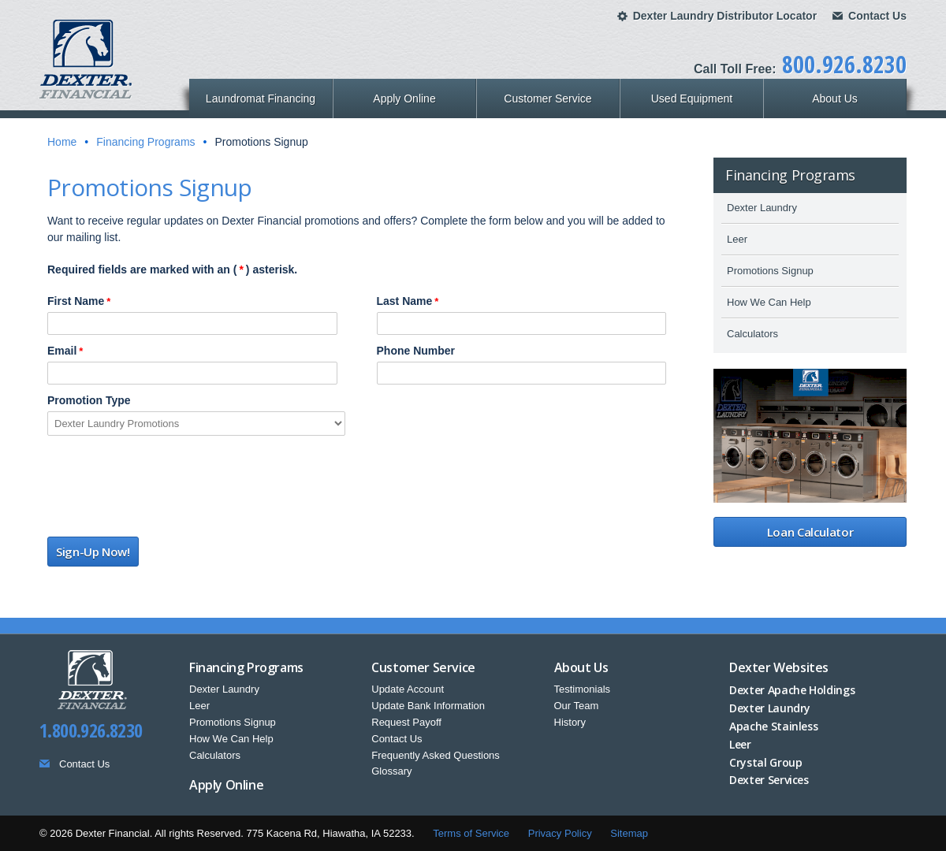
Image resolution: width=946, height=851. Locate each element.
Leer (737, 239)
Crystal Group (765, 762)
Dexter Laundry (762, 208)
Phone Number (416, 350)
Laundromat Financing (260, 98)
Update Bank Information (428, 706)
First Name (78, 301)
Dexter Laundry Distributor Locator (725, 15)
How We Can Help (769, 302)
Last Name (408, 301)
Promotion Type (89, 400)
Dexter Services (769, 779)
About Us (835, 98)
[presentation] (167, 490)
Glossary (391, 771)
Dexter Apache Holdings (792, 689)
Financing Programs (145, 142)
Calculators (752, 334)
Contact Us (877, 15)
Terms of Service (471, 833)
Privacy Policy (560, 833)
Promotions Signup (770, 271)
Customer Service (547, 98)
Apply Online (404, 98)
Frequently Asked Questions (435, 755)
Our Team (576, 706)
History (570, 722)
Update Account (407, 689)
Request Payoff (406, 722)
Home (61, 142)
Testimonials (582, 689)
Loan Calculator (810, 532)
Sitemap (629, 833)
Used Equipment (692, 98)
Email (65, 350)
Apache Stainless (773, 726)
